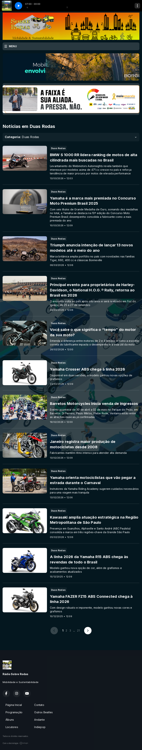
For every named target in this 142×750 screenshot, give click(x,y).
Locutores (12, 727)
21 (78, 630)
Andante (39, 719)
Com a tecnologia (15, 743)
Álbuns (10, 719)
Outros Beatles (43, 712)
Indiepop (39, 727)
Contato (39, 704)
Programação (14, 712)
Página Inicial (14, 704)
